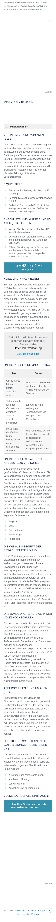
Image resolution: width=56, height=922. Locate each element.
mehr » (42, 9)
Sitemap (35, 914)
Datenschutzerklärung (28, 348)
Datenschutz (22, 914)
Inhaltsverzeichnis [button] (16, 126)
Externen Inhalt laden (28, 354)
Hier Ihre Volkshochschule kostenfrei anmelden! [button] (27, 806)
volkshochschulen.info (25, 910)
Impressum (45, 910)
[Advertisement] (28, 62)
